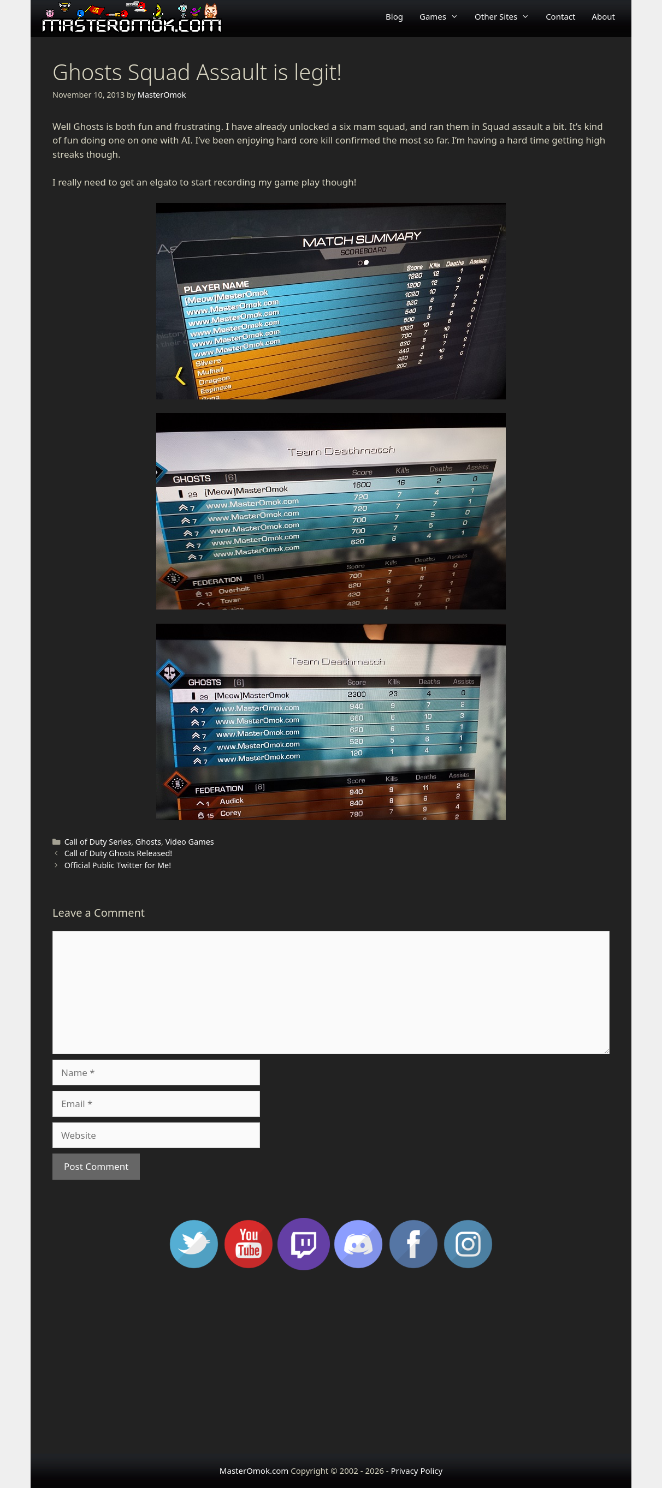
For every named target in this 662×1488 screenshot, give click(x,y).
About (603, 16)
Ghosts (148, 841)
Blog (394, 16)
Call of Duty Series (98, 841)
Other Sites (506, 16)
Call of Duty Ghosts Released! (118, 853)
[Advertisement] (331, 1366)
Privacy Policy (416, 1470)
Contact (560, 16)
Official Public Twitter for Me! (117, 865)
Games (442, 16)
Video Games (190, 841)
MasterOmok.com (254, 1470)
